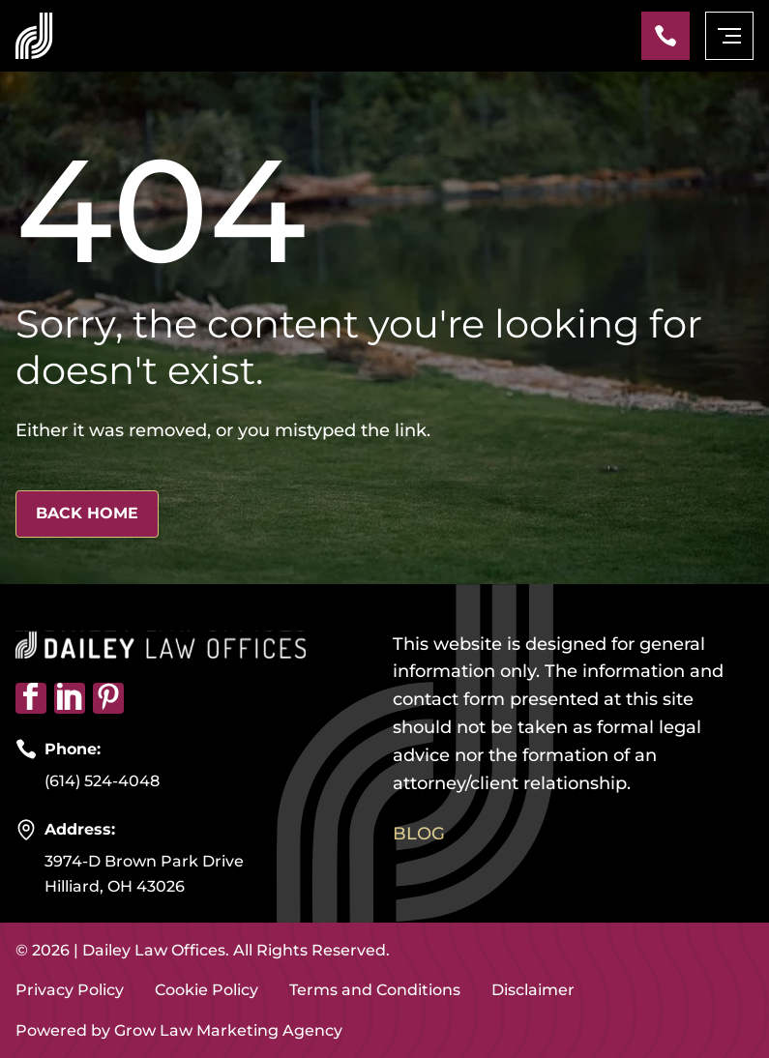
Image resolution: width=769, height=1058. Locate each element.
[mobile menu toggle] (729, 36)
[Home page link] (34, 36)
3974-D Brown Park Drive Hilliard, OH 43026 (144, 874)
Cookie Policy (206, 990)
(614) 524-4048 (102, 781)
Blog (419, 833)
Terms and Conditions (374, 990)
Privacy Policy (69, 990)
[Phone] (665, 36)
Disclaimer (533, 990)
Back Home (87, 513)
